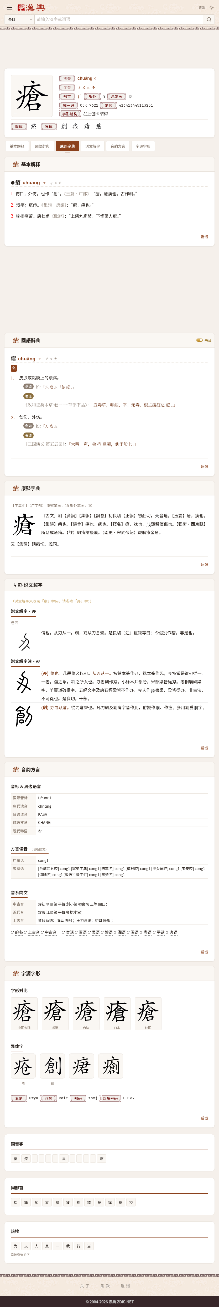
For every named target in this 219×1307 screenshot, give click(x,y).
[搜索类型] (19, 19)
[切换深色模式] (211, 7)
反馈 (204, 236)
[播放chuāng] (96, 78)
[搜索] (209, 19)
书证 (208, 340)
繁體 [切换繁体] (202, 7)
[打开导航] (9, 7)
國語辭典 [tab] (42, 146)
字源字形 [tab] (143, 146)
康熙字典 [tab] (67, 146)
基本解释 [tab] (17, 146)
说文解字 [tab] (92, 146)
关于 (85, 1286)
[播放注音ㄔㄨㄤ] (93, 87)
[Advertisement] (109, 46)
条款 (105, 1286)
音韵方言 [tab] (118, 146)
